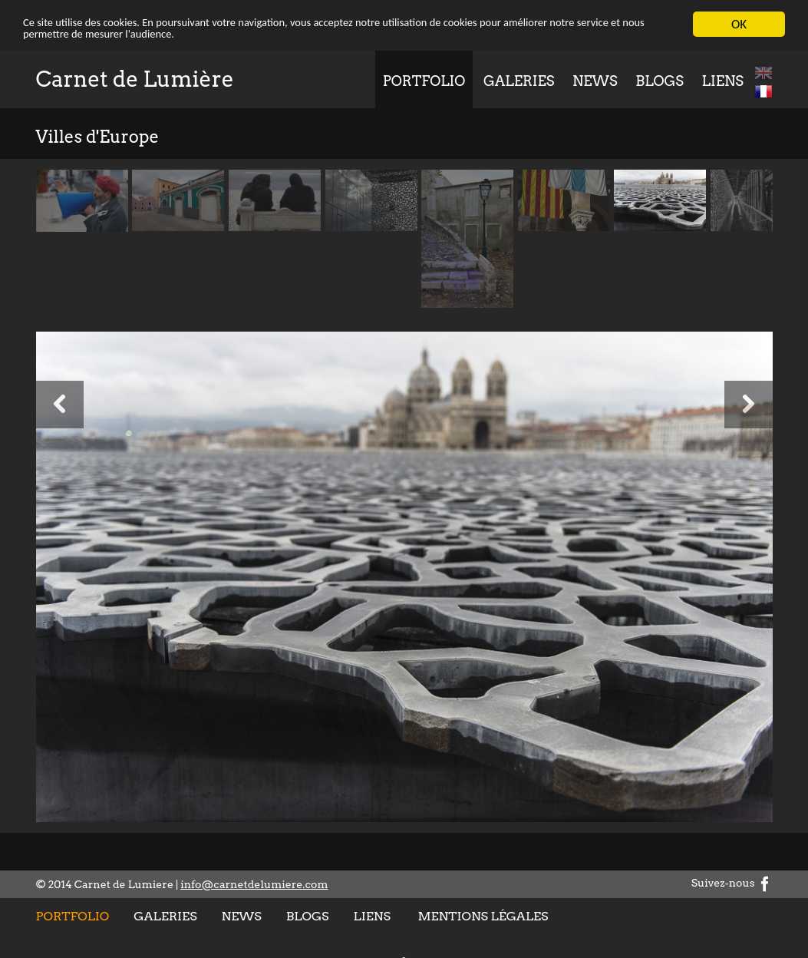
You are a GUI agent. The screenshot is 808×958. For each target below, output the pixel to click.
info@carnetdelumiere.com (254, 883)
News (595, 80)
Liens (723, 80)
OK (739, 23)
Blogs (659, 80)
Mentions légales (482, 915)
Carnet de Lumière (135, 78)
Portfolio (424, 80)
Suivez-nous (732, 883)
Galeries (518, 80)
